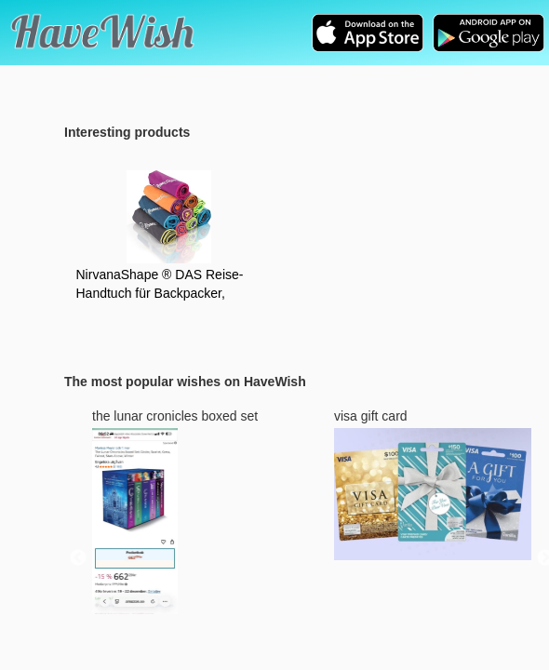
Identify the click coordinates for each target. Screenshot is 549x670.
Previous (78, 558)
